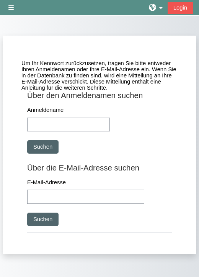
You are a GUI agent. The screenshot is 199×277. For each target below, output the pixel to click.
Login (180, 8)
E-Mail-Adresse (46, 182)
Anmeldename (45, 110)
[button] (156, 7)
